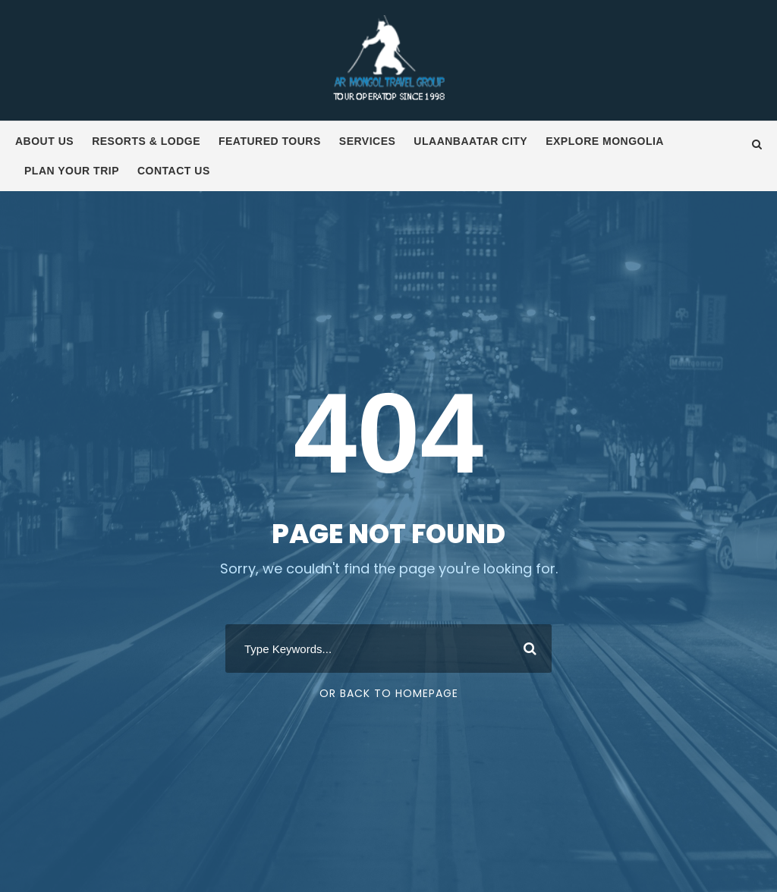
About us (44, 141)
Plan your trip (71, 171)
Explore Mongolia (605, 141)
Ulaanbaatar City (470, 141)
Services (367, 141)
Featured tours (270, 141)
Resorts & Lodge (146, 141)
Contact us (173, 171)
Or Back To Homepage (388, 693)
